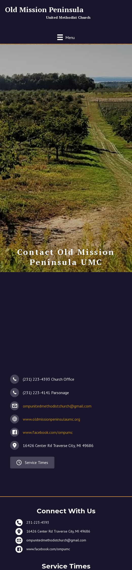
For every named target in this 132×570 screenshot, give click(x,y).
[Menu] (66, 37)
